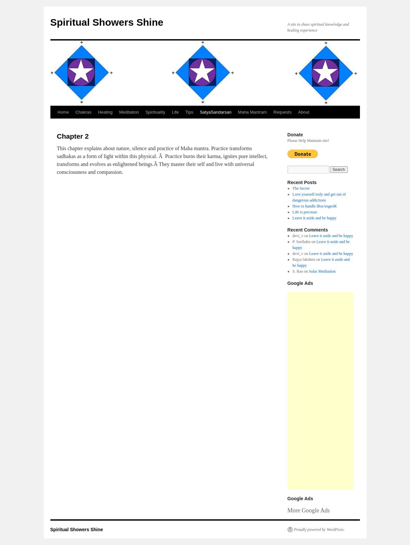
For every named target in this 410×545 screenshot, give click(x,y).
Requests (282, 112)
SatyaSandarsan (216, 112)
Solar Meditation (322, 271)
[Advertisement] (320, 391)
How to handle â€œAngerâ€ (315, 206)
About (303, 112)
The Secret (301, 188)
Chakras (83, 112)
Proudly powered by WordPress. (319, 529)
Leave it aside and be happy (314, 218)
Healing (105, 112)
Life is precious (304, 212)
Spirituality (155, 112)
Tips (189, 112)
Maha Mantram (252, 112)
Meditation (129, 112)
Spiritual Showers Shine (106, 22)
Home (63, 112)
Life (175, 112)
